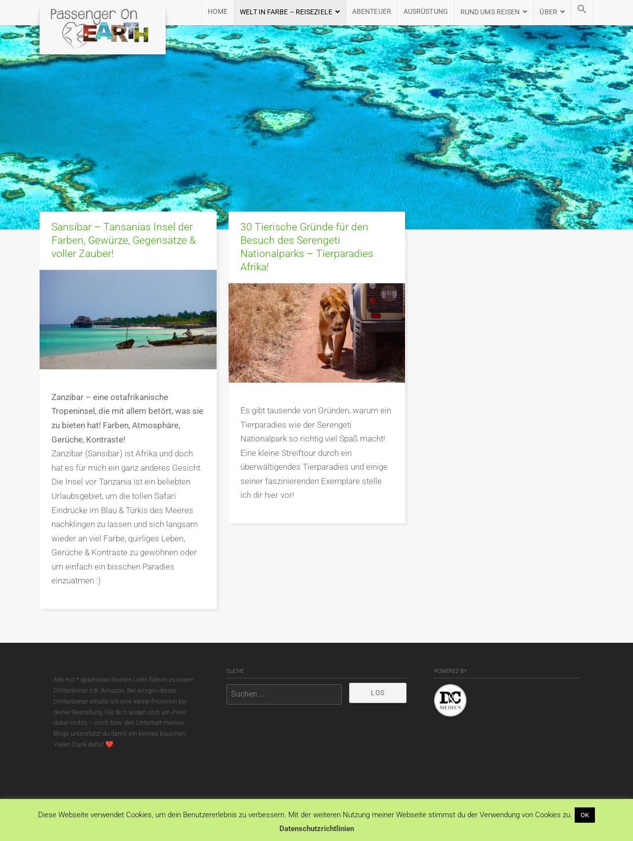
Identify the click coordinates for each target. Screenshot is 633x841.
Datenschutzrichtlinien (316, 828)
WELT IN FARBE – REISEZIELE (286, 12)
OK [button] (585, 815)
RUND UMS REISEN (490, 12)
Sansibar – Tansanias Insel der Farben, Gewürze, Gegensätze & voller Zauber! (123, 240)
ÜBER (548, 12)
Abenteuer (371, 11)
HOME (217, 11)
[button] (582, 12)
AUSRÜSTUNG (426, 11)
